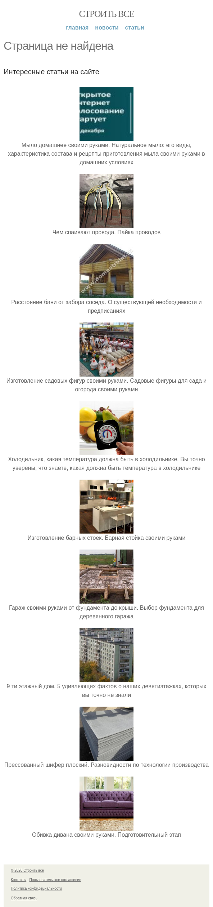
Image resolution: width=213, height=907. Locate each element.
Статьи (134, 28)
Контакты (18, 880)
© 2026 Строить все (27, 870)
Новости (106, 28)
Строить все (106, 14)
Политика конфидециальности (36, 888)
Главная (77, 28)
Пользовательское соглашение (55, 880)
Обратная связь (24, 898)
